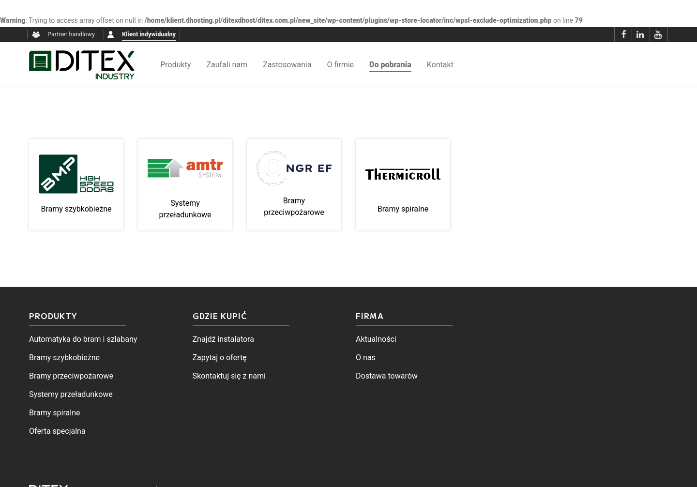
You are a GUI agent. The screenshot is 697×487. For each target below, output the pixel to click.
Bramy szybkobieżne (64, 357)
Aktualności (376, 339)
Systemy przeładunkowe (71, 394)
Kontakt (440, 64)
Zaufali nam (226, 64)
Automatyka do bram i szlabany (83, 339)
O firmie (340, 64)
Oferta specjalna (57, 431)
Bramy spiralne (54, 412)
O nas (366, 357)
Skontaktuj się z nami (229, 375)
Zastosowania (287, 64)
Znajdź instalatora (223, 339)
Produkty (175, 64)
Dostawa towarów (387, 375)
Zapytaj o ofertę (220, 357)
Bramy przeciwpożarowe (71, 375)
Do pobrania (390, 64)
